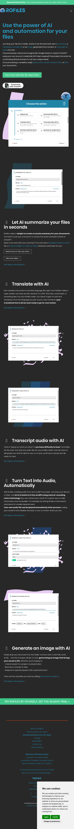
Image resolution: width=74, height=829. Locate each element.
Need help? (37, 741)
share (35, 62)
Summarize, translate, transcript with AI (37, 760)
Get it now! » (62, 2)
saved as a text (62, 243)
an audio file (17, 47)
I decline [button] (55, 817)
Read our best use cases (37, 732)
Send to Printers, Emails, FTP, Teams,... (37, 763)
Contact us (37, 744)
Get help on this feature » (14, 264)
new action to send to (49, 676)
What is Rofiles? (37, 728)
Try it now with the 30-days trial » (22, 74)
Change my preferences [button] (52, 821)
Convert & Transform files (37, 757)
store (40, 62)
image (30, 47)
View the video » (12, 258)
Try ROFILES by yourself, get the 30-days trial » (37, 701)
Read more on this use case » (18, 251)
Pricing (37, 738)
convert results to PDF (52, 62)
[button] (71, 11)
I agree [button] (46, 817)
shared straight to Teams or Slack (23, 246)
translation (7, 47)
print (67, 62)
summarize (61, 44)
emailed (52, 243)
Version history (37, 747)
